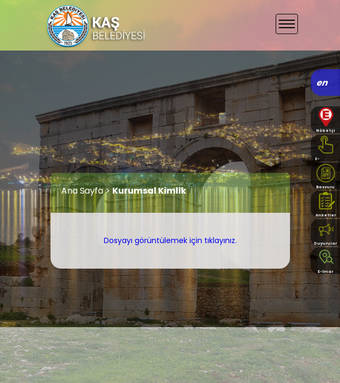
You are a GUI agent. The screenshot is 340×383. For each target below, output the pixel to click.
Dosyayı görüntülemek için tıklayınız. (170, 240)
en (322, 83)
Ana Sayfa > (86, 191)
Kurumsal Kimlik (149, 191)
